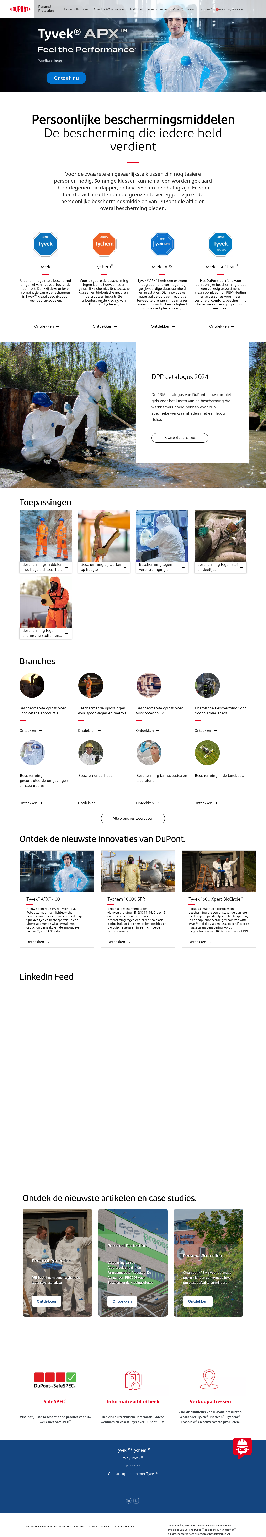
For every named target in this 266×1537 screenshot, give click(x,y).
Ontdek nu (66, 78)
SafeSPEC (206, 10)
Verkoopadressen (157, 9)
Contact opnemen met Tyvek (133, 1473)
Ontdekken (31, 730)
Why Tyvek (133, 1458)
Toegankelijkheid (125, 1526)
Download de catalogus (180, 438)
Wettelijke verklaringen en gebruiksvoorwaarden (55, 1526)
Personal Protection (46, 9)
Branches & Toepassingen (109, 9)
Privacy (92, 1526)
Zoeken (187, 10)
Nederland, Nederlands (231, 10)
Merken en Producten (75, 9)
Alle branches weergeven (133, 819)
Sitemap (106, 1526)
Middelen (136, 9)
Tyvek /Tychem (133, 1450)
